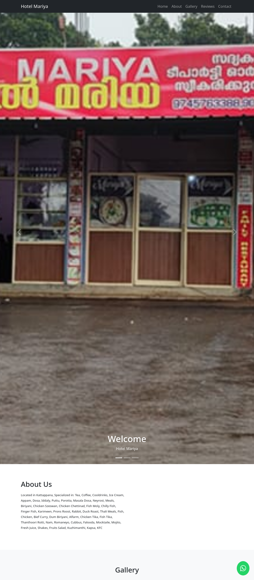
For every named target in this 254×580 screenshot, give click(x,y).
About (176, 6)
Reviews (208, 6)
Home (163, 6)
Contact (224, 6)
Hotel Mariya (34, 6)
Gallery (192, 6)
